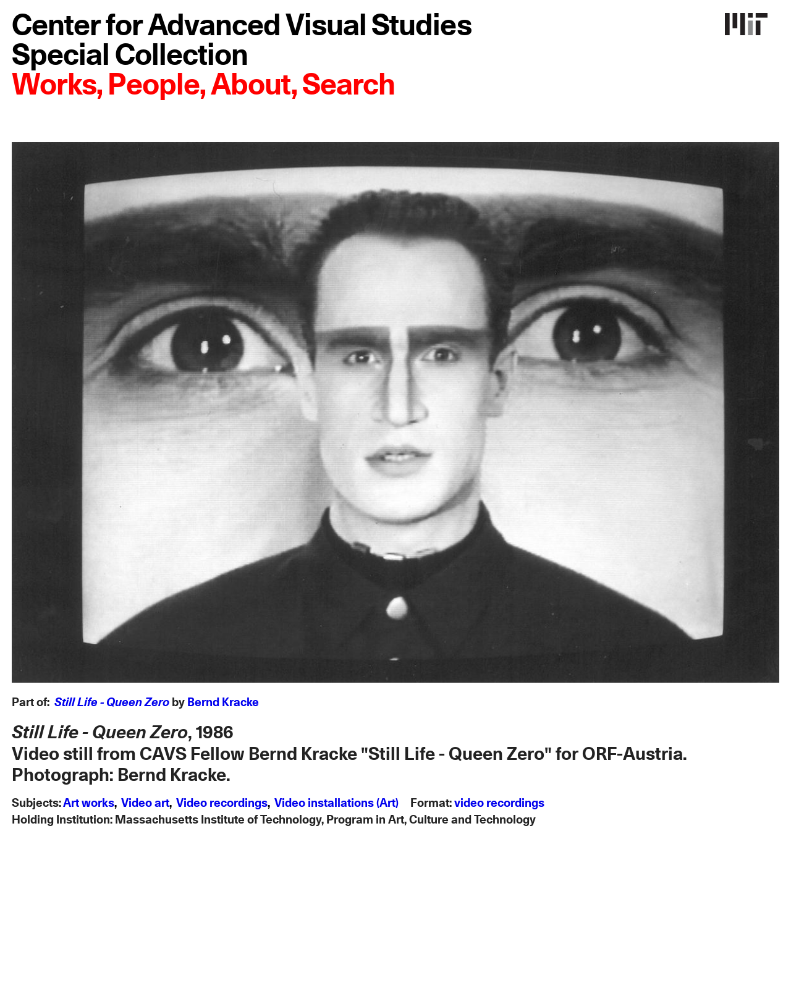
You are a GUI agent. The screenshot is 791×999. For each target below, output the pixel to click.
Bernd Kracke (223, 703)
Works (54, 86)
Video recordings (222, 803)
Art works (88, 803)
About (251, 86)
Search (348, 86)
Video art (145, 803)
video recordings (499, 803)
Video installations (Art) (336, 803)
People (153, 86)
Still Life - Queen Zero (111, 703)
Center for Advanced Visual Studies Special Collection (241, 41)
